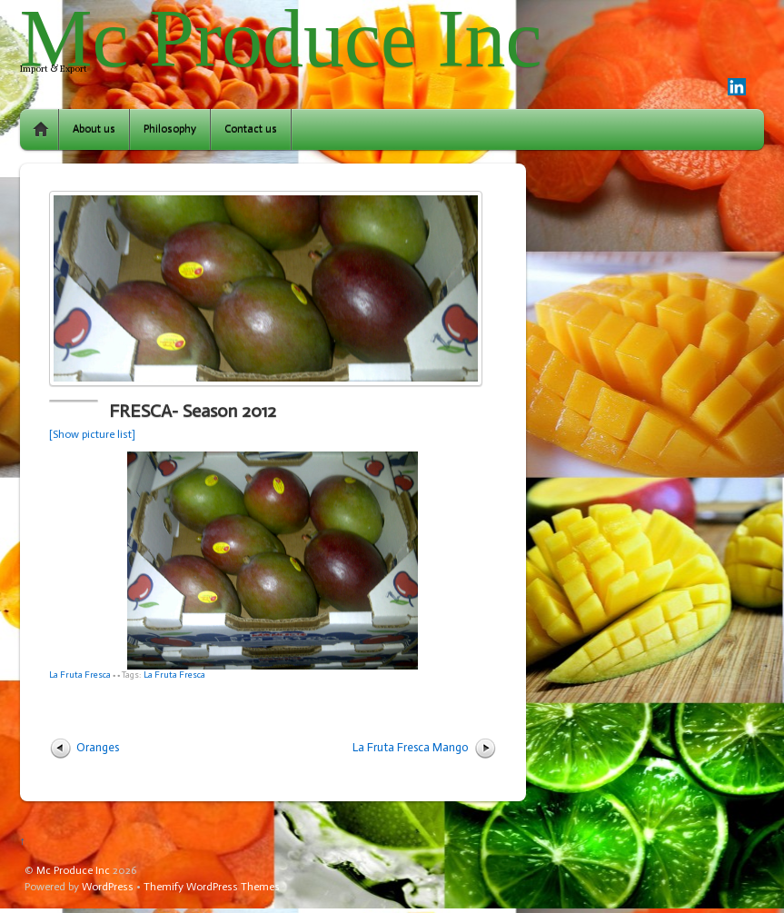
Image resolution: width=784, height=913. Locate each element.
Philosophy (170, 129)
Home (41, 129)
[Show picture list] (92, 434)
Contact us (250, 129)
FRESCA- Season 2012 (192, 411)
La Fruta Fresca (80, 674)
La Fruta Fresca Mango (410, 747)
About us (94, 129)
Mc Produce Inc (73, 870)
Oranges (97, 747)
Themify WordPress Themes (212, 886)
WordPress (108, 886)
